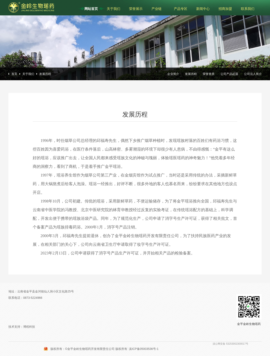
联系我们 (247, 9)
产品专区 (180, 9)
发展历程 (45, 74)
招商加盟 (225, 9)
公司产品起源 (229, 74)
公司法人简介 (253, 74)
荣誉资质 (209, 74)
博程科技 (29, 326)
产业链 (156, 9)
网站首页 (91, 9)
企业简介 (173, 74)
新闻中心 (203, 9)
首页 (14, 74)
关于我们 (113, 9)
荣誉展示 (136, 9)
